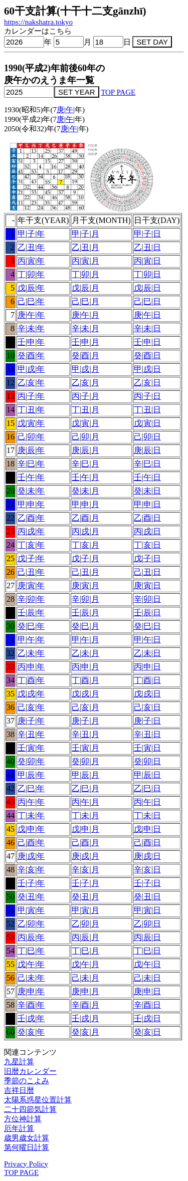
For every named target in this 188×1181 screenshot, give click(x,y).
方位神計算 (23, 1119)
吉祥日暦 (19, 1090)
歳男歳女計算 (26, 1138)
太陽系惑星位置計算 (38, 1100)
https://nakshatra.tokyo (38, 22)
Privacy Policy (26, 1164)
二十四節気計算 (30, 1109)
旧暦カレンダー (30, 1071)
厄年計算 (19, 1128)
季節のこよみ (26, 1081)
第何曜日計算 (26, 1147)
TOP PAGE (118, 92)
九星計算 (19, 1062)
